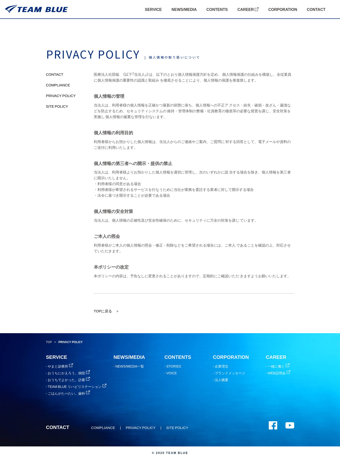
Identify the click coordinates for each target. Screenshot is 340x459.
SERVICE (153, 9)
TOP (49, 341)
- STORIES (173, 366)
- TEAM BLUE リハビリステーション (76, 386)
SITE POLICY (57, 106)
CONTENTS (217, 9)
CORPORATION (282, 9)
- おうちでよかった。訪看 (68, 379)
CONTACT (316, 9)
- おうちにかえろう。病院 (68, 372)
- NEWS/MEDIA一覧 (129, 366)
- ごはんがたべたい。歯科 (68, 393)
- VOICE (171, 372)
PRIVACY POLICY (61, 95)
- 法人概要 (221, 379)
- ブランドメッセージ (229, 372)
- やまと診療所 (59, 366)
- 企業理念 (221, 366)
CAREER (248, 9)
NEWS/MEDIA (184, 9)
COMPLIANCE (58, 85)
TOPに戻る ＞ (106, 311)
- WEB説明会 (278, 372)
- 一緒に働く (278, 366)
